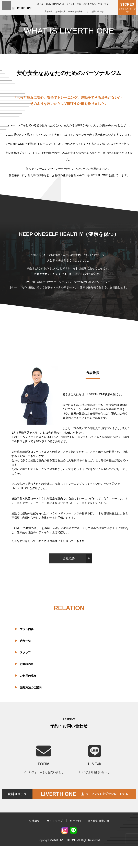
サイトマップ (55, 820)
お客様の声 (60, 11)
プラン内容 (26, 629)
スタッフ (25, 652)
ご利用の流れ (89, 4)
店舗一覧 (48, 11)
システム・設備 (73, 4)
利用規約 (75, 820)
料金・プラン (104, 4)
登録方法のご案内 (31, 687)
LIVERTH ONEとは (55, 4)
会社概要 (69, 558)
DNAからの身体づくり (78, 11)
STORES (127, 8)
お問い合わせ (97, 11)
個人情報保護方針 (98, 820)
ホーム (40, 4)
